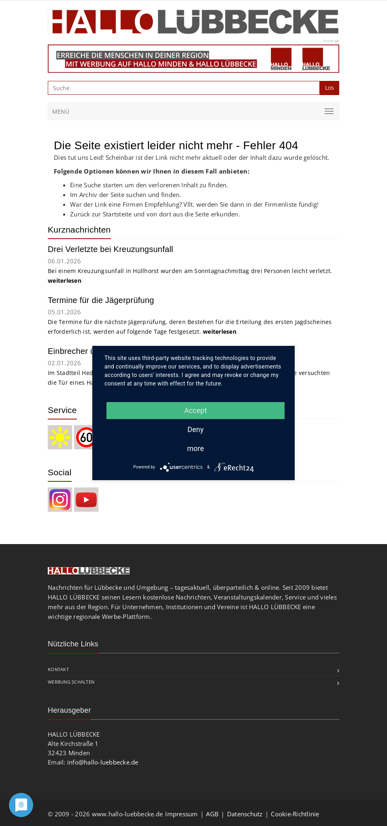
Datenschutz (245, 814)
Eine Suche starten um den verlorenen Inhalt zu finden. (149, 185)
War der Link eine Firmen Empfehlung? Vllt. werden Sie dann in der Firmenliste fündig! (194, 204)
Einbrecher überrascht (89, 351)
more (195, 448)
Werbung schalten (71, 682)
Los (329, 87)
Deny (195, 429)
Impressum (181, 814)
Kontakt (58, 669)
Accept (195, 410)
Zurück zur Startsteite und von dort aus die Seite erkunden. (155, 214)
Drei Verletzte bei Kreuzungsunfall (110, 249)
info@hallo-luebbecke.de (102, 762)
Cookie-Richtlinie (295, 814)
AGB (212, 814)
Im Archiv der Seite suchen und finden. (125, 195)
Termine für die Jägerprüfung (101, 300)
